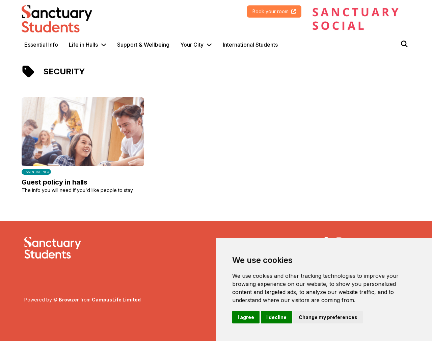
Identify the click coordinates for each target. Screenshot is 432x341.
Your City (192, 44)
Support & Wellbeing (143, 44)
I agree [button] (246, 317)
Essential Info (41, 44)
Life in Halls (83, 44)
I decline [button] (276, 317)
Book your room (274, 11)
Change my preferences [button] (328, 317)
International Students (250, 44)
